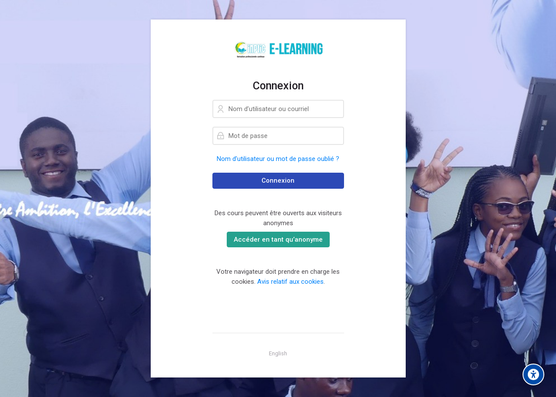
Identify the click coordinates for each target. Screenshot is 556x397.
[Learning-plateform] (278, 49)
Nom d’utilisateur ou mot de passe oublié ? (278, 159)
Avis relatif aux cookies (290, 281)
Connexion (278, 180)
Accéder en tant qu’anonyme (278, 239)
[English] (278, 353)
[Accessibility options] (533, 374)
